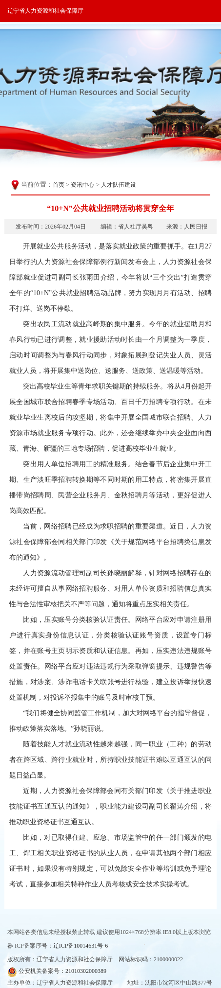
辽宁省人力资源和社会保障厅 (45, 10)
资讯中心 (82, 184)
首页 (58, 184)
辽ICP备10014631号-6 (80, 945)
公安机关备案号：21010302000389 (56, 971)
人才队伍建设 (118, 184)
